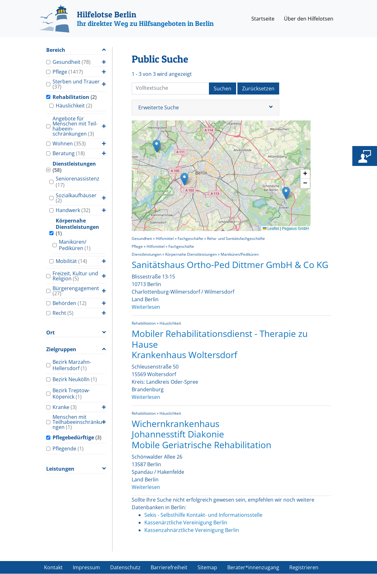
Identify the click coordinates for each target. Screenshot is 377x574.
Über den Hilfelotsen (308, 18)
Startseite (262, 18)
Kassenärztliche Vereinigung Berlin (185, 522)
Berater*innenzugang (253, 567)
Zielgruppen (61, 349)
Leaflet (271, 228)
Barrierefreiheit (169, 567)
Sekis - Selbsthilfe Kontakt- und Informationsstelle (203, 514)
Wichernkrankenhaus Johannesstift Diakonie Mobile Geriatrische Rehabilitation (201, 434)
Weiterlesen (146, 306)
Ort (50, 332)
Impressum (86, 567)
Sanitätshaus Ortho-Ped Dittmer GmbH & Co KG (230, 265)
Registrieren (303, 567)
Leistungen (60, 469)
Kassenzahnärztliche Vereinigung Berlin (191, 530)
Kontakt (53, 567)
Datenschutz (125, 567)
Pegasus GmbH (295, 228)
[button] (184, 179)
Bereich (55, 50)
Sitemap (207, 567)
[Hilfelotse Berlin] (126, 19)
